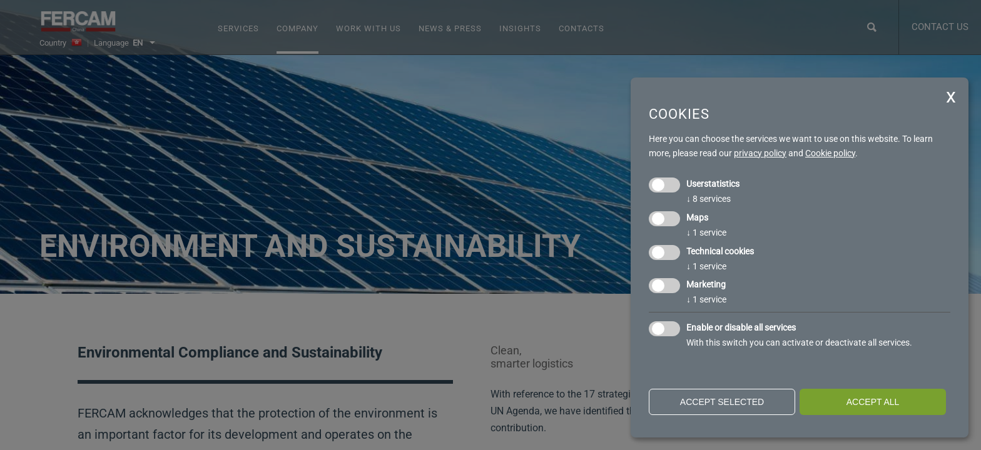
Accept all (873, 402)
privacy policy (760, 153)
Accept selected (722, 402)
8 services (708, 199)
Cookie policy (830, 153)
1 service (706, 233)
